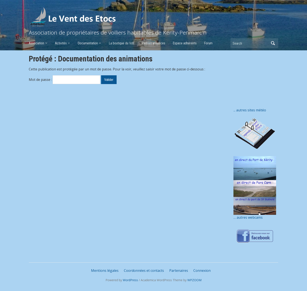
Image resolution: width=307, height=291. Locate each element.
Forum (208, 43)
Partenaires (178, 270)
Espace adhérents (185, 43)
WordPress (130, 280)
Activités (61, 43)
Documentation (88, 43)
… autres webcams (248, 217)
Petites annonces (153, 43)
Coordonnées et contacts (144, 270)
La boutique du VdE (122, 43)
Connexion (202, 270)
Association (36, 43)
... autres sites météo (249, 110)
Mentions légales (105, 270)
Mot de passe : (64, 79)
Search (273, 43)
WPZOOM (194, 280)
